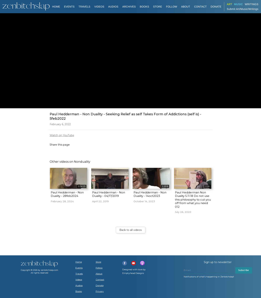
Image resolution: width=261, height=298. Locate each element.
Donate (100, 285)
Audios (79, 285)
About (185, 6)
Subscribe (243, 270)
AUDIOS (113, 6)
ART (229, 4)
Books (78, 291)
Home (56, 6)
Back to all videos (130, 230)
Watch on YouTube (62, 135)
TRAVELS (84, 6)
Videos (78, 280)
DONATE (216, 6)
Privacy (100, 291)
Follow (171, 6)
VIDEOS (99, 6)
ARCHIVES (129, 6)
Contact (200, 6)
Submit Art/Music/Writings (242, 9)
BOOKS (144, 6)
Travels (79, 274)
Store (157, 6)
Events (69, 6)
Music (238, 4)
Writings (251, 4)
